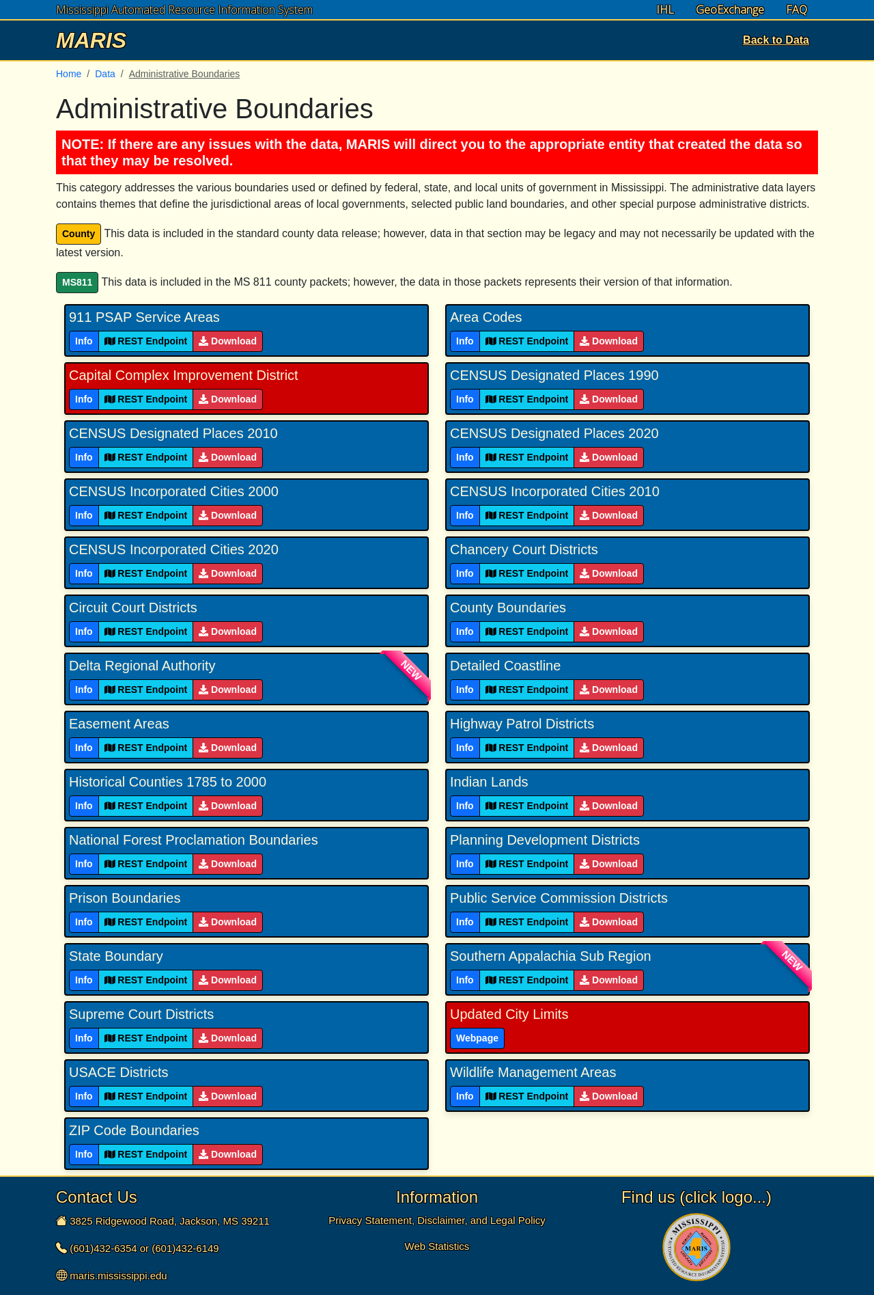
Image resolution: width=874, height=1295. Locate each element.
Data (105, 73)
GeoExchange (730, 10)
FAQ (796, 10)
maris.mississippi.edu (118, 1275)
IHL (665, 10)
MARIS (91, 40)
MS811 (77, 282)
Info (84, 341)
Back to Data (776, 40)
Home (68, 73)
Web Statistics (437, 1246)
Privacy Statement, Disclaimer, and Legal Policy (437, 1220)
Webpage (477, 1038)
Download (228, 341)
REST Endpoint (146, 341)
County (78, 233)
